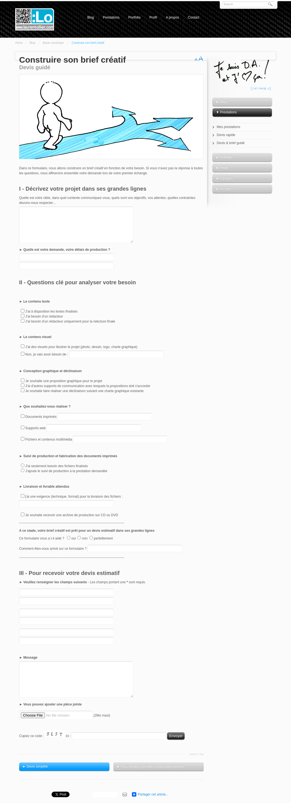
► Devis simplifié (35, 766)
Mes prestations (228, 127)
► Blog (221, 102)
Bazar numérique (53, 42)
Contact (193, 17)
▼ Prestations (226, 112)
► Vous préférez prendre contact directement (150, 766)
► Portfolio (224, 157)
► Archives (224, 189)
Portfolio (134, 17)
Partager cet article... (153, 794)
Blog (90, 17)
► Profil (222, 168)
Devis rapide (226, 135)
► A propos (224, 178)
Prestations (111, 17)
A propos (172, 17)
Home (19, 42)
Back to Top (197, 754)
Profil (153, 17)
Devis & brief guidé (231, 143)
